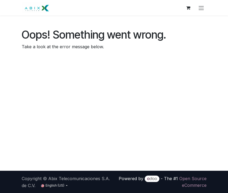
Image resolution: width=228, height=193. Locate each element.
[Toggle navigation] (201, 7)
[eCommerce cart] (188, 7)
